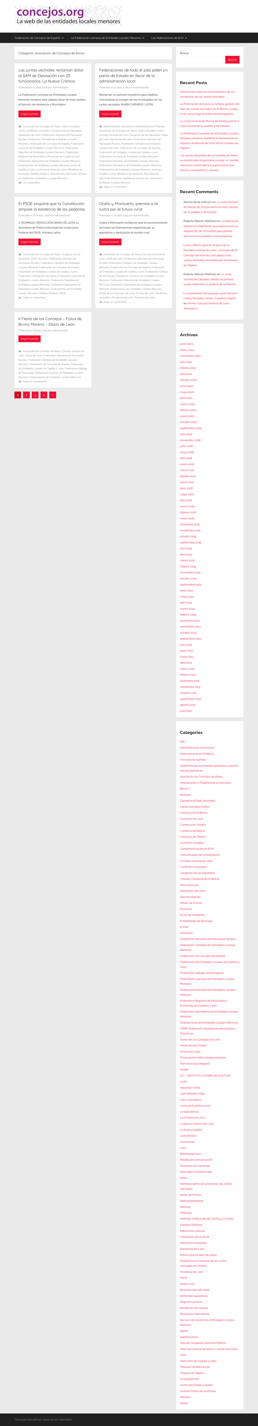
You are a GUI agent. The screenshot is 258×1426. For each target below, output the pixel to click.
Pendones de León (122, 297)
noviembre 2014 (190, 572)
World (184, 1403)
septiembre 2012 (190, 698)
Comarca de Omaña (193, 824)
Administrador (60, 87)
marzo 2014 (187, 608)
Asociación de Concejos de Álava (42, 126)
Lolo (183, 1147)
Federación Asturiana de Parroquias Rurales (208, 939)
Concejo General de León (114, 135)
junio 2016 (186, 488)
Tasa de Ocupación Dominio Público (203, 1342)
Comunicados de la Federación (200, 854)
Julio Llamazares (191, 1099)
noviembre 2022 (190, 355)
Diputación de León (29, 135)
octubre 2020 (188, 380)
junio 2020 (186, 386)
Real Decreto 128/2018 (64, 173)
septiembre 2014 (190, 584)
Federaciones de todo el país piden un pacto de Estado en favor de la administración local (133, 75)
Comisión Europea (192, 842)
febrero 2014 (188, 614)
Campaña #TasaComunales (197, 800)
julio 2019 (186, 434)
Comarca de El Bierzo (193, 812)
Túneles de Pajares (192, 1373)
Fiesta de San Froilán (193, 1045)
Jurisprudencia (189, 1111)
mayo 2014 (187, 596)
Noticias (185, 1206)
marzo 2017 (187, 470)
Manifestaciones (190, 1153)
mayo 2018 (187, 452)
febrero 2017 (188, 476)
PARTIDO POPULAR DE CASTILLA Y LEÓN (206, 1218)
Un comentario (31, 182)
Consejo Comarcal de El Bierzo (199, 878)
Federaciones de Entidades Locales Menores (44, 165)
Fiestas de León (145, 293)
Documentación (190, 897)
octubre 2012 (188, 692)
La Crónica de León (192, 1117)
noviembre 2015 (190, 530)
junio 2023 (186, 343)
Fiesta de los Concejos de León (117, 293)
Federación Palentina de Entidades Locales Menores (129, 161)
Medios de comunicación (196, 1159)
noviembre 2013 (190, 626)
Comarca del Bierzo (192, 830)
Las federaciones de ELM (169, 38)
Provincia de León (145, 297)
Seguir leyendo (29, 113)
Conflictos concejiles (38, 130)
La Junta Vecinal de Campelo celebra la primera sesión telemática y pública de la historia (209, 279)
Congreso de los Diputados (66, 130)
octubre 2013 (188, 632)
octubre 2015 (188, 536)
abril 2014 (186, 602)
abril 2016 (186, 500)
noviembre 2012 (190, 686)
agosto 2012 (187, 704)
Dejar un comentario (115, 186)
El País (184, 927)
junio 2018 (186, 446)
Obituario (186, 1212)
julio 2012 (186, 711)
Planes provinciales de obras (198, 1255)
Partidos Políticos (39, 173)
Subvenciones (189, 1337)
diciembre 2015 (190, 524)
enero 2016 (187, 518)
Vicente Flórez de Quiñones (198, 1391)
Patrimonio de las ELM (194, 1236)
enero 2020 (187, 416)
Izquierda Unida (190, 1087)
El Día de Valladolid (192, 915)
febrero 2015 (188, 566)
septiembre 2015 (190, 542)
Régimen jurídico (191, 1301)
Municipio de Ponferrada (196, 1171)
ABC (183, 741)
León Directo (188, 1135)
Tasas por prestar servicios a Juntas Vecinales (209, 1349)
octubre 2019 (188, 422)
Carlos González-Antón (151, 130)
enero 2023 (187, 350)
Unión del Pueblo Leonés (196, 1385)
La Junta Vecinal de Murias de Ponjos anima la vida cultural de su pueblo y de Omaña (210, 207)
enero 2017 (187, 482)
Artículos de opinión (193, 759)
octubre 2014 (188, 578)
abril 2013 (186, 662)
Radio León (187, 1284)
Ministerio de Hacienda (130, 173)
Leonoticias (187, 1141)
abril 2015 (186, 554)
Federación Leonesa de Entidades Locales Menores (128, 156)
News (183, 1177)
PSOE (62, 293)
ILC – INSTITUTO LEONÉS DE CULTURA (205, 1075)
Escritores (186, 933)
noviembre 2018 (190, 440)
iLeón (183, 1081)
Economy (186, 909)
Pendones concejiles (193, 1243)
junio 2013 (186, 650)
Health (184, 1069)
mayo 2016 (187, 494)
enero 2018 (187, 464)
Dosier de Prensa (191, 903)
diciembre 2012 (190, 680)
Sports (184, 1330)
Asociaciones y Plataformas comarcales (205, 782)
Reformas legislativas (123, 178)
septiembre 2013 (190, 638)
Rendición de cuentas (194, 1308)
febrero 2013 (188, 674)
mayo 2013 (187, 656)
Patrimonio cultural (192, 1231)
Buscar (184, 53)
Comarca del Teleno (193, 836)
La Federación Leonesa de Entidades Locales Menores (107, 38)
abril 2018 (186, 458)
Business (185, 794)
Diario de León (39, 258)
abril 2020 (186, 398)
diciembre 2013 (190, 620)
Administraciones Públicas (149, 126)
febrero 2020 (188, 410)
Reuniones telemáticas (194, 1314)
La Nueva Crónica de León (51, 169)
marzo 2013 (187, 668)
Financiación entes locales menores (203, 1057)
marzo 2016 (187, 506)
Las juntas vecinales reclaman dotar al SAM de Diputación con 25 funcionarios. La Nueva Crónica (51, 75)
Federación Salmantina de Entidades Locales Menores (49, 161)
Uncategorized (189, 1379)
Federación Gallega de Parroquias (37, 275)
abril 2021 (186, 374)
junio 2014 (186, 590)
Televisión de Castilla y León (198, 1361)
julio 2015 (186, 548)
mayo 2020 (187, 392)
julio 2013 (186, 644)
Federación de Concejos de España (39, 38)
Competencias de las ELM (197, 848)
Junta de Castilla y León (195, 1105)
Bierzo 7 (185, 788)
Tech (183, 1355)
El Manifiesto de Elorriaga (196, 921)
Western (185, 1397)
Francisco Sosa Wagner (195, 1063)
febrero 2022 (188, 368)
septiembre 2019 (190, 428)
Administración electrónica (119, 126)
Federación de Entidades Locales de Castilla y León (128, 152)
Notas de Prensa (190, 1194)
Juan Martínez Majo (192, 1093)
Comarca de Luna (191, 818)
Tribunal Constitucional (194, 1367)
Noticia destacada (191, 1200)
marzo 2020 (187, 404)
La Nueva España (191, 1129)
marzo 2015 (187, 560)
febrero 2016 (188, 512)
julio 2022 (186, 362)
